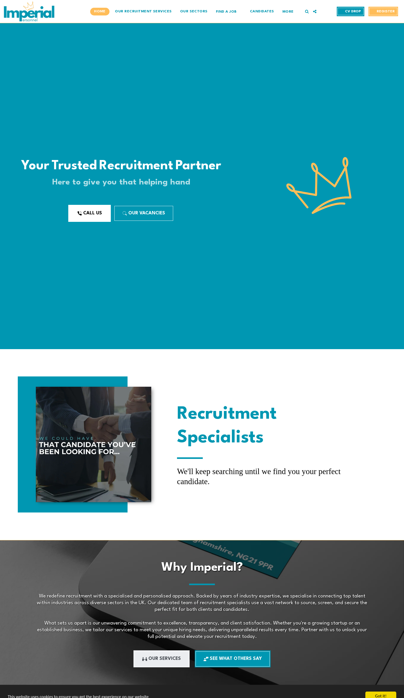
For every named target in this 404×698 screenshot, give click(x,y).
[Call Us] (89, 213)
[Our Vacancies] (143, 213)
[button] (229, 11)
